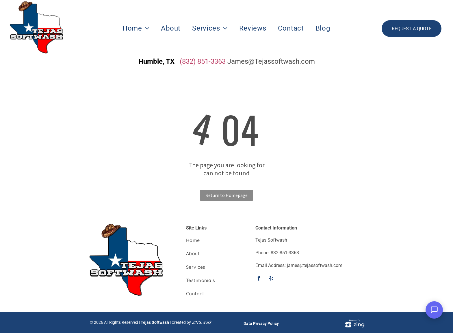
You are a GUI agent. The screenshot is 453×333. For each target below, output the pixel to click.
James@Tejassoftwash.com (271, 61)
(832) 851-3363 (203, 61)
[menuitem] (136, 28)
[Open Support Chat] (434, 310)
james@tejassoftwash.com (314, 265)
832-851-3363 (285, 252)
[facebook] (259, 279)
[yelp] (271, 279)
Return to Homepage (226, 195)
